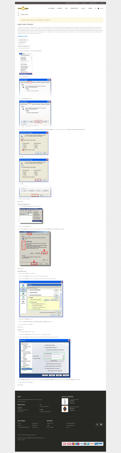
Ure (66, 8)
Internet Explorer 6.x (23, 40)
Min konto (84, 3)
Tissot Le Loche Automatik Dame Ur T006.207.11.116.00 (74, 399)
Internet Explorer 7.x (23, 39)
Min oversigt (50, 427)
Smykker (59, 8)
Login (48, 425)
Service (19, 425)
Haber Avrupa (21, 439)
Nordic (42, 438)
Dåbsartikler (74, 8)
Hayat (32, 438)
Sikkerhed (34, 425)
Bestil (68, 427)
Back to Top (20, 201)
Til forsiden (18, 14)
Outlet (83, 8)
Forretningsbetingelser (23, 427)
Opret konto (50, 423)
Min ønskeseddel (93, 3)
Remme (90, 8)
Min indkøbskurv (71, 425)
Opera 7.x (21, 44)
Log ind (101, 3)
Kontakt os (35, 427)
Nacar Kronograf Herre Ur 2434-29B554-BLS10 (74, 407)
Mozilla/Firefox (22, 42)
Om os (19, 423)
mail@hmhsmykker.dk (45, 411)
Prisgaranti (35, 423)
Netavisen (37, 438)
